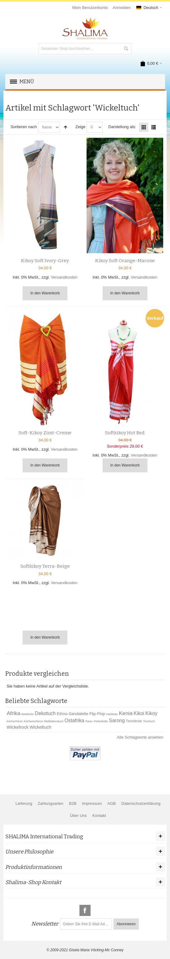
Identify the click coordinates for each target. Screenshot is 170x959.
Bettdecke (27, 714)
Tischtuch (149, 721)
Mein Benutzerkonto (90, 7)
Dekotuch (45, 713)
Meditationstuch (53, 721)
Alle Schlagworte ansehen (140, 737)
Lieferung (23, 803)
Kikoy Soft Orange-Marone (125, 260)
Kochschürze (15, 721)
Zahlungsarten (50, 803)
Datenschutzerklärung (140, 803)
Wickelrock (18, 727)
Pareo (89, 721)
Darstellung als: (122, 126)
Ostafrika (74, 720)
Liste (153, 127)
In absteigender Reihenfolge (65, 127)
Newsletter (44, 924)
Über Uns (78, 815)
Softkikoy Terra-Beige (45, 566)
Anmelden (122, 7)
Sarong (117, 720)
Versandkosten (64, 277)
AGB (111, 803)
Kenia (125, 713)
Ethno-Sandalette (72, 713)
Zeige (80, 126)
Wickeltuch (40, 727)
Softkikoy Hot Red (125, 433)
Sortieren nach (24, 126)
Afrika (13, 713)
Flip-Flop (97, 713)
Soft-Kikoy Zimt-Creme (45, 433)
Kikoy (151, 713)
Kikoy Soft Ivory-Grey (45, 260)
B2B (73, 803)
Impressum (92, 803)
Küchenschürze (33, 721)
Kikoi (139, 713)
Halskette (112, 714)
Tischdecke (134, 721)
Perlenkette (101, 721)
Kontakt (99, 815)
